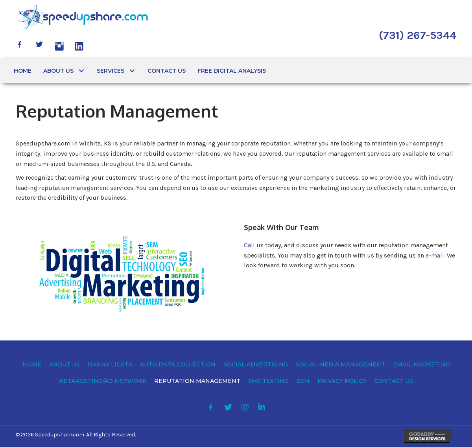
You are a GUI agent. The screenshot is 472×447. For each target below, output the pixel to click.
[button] (20, 44)
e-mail (435, 255)
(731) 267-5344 (417, 35)
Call (249, 245)
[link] (22, 71)
